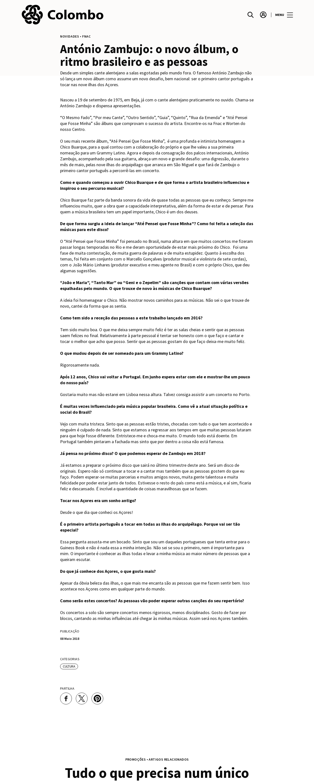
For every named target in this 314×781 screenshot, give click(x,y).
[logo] (89, 15)
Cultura (69, 666)
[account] (263, 15)
